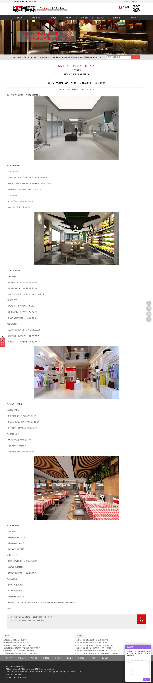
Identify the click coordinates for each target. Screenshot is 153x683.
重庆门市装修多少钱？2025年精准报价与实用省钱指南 (22, 648)
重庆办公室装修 (62, 9)
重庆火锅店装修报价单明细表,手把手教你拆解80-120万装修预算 (97, 653)
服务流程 (84, 18)
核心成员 (100, 18)
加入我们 (104, 658)
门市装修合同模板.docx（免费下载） (16, 640)
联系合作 (134, 1)
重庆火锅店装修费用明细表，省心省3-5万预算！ (92, 640)
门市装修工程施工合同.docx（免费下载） (17, 645)
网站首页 (20, 18)
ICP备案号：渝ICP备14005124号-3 (16, 677)
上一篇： (11, 617)
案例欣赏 (127, 1)
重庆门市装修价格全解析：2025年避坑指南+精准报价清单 (33, 617)
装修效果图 (36, 18)
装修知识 (68, 18)
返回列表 (141, 619)
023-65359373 (149, 303)
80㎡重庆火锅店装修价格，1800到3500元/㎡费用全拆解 (94, 645)
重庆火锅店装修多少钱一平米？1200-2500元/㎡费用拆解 (94, 648)
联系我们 (116, 18)
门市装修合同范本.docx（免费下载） (16, 642)
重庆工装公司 (27, 57)
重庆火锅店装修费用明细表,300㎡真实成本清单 (91, 642)
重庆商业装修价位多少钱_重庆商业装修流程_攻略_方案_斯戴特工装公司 (58, 57)
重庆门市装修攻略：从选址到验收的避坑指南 (29, 620)
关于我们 (132, 18)
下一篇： (11, 620)
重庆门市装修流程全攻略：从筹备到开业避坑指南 (20, 653)
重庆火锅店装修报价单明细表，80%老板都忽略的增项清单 (95, 650)
